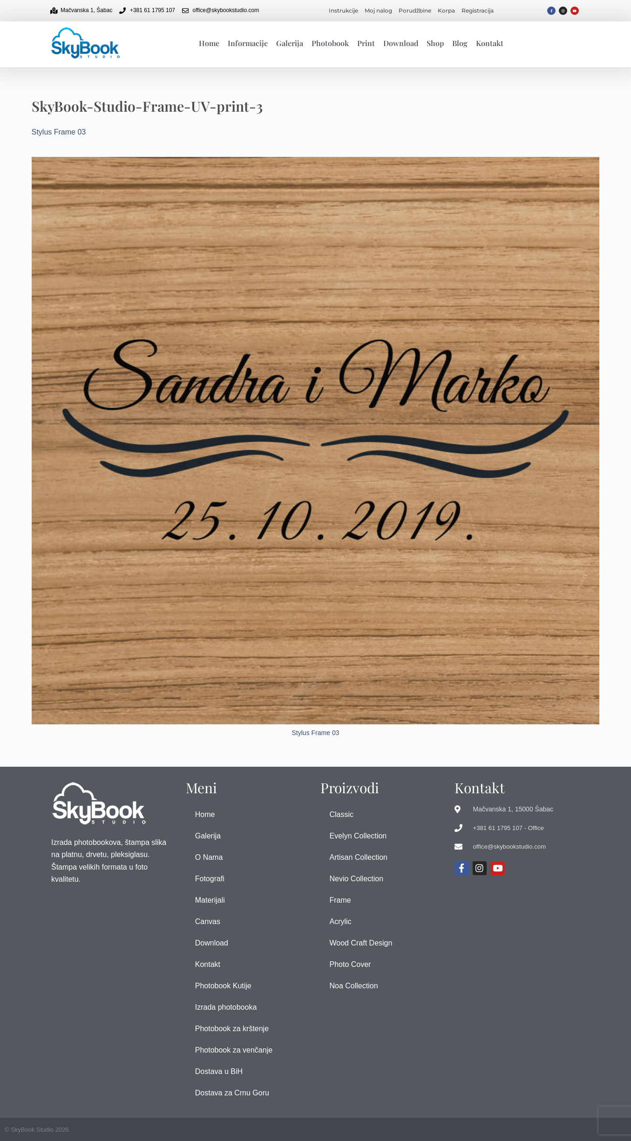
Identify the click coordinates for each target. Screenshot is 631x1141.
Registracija (477, 10)
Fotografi (209, 879)
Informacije (248, 43)
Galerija (289, 43)
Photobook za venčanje (233, 1050)
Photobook (330, 43)
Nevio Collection (357, 879)
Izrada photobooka (226, 1007)
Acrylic (341, 921)
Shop (435, 43)
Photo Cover (350, 964)
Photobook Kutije (223, 986)
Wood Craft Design (361, 943)
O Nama (209, 857)
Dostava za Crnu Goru (232, 1093)
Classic (342, 814)
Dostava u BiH (219, 1071)
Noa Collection (354, 986)
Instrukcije (343, 10)
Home (209, 43)
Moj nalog (378, 10)
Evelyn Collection (358, 836)
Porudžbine (415, 10)
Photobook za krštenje (232, 1029)
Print (366, 43)
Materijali (210, 900)
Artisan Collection (359, 857)
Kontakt (489, 43)
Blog (460, 43)
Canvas (207, 921)
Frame (340, 900)
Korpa (446, 10)
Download (400, 43)
